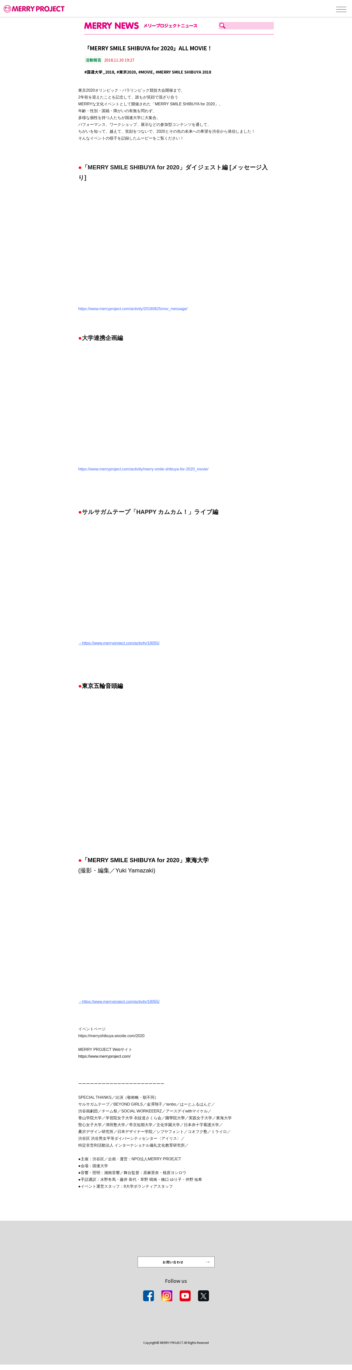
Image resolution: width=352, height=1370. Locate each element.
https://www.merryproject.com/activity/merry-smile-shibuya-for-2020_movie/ (143, 469)
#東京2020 (126, 72)
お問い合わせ (174, 1266)
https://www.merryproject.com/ (104, 1056)
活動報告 (93, 60)
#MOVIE (145, 72)
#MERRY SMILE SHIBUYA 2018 (183, 72)
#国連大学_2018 (99, 72)
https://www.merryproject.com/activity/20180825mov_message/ (132, 309)
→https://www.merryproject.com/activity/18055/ (119, 643)
